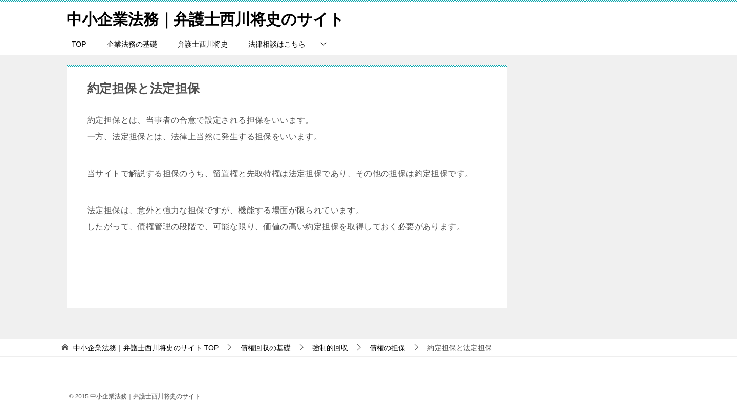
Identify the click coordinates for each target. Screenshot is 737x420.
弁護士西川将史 (203, 43)
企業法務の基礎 (132, 43)
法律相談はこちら (277, 43)
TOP (79, 43)
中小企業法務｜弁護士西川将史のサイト (205, 17)
